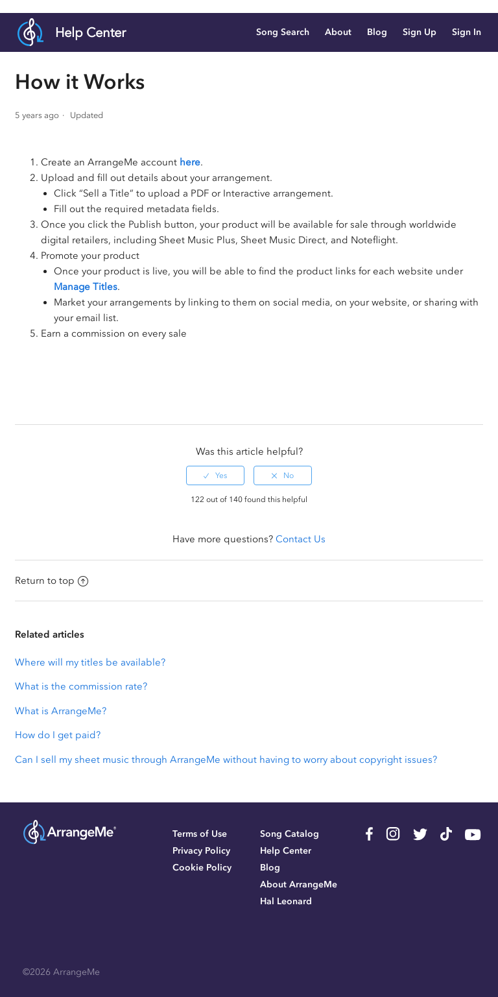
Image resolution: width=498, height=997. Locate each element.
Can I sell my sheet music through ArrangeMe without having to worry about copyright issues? (226, 759)
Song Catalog (289, 833)
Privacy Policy (201, 850)
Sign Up (419, 32)
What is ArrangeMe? (60, 711)
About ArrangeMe (298, 884)
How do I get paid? (58, 735)
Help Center (90, 32)
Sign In (466, 32)
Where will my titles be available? (90, 662)
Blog (377, 32)
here (190, 162)
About (338, 32)
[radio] (215, 475)
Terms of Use (199, 833)
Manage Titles (85, 287)
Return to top (51, 580)
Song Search (282, 32)
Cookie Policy (201, 867)
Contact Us (301, 539)
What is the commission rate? (81, 686)
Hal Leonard (286, 901)
